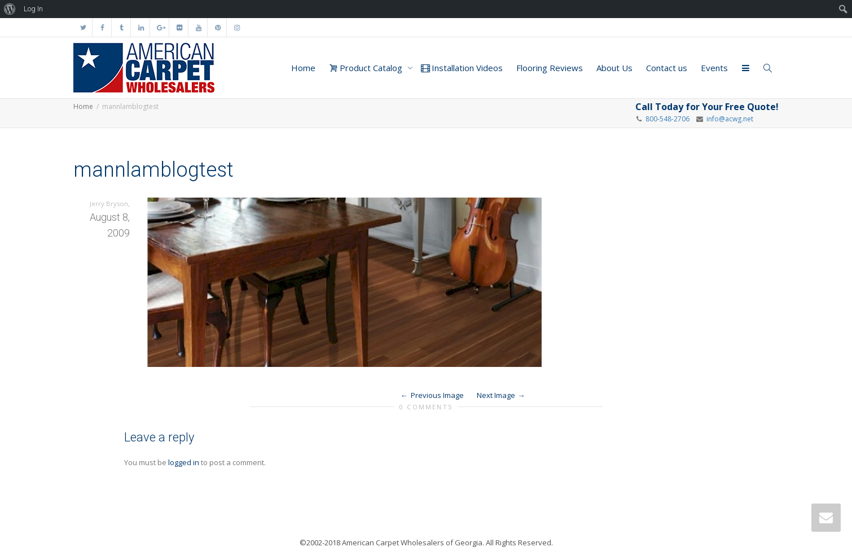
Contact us (666, 67)
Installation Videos (462, 67)
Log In (33, 9)
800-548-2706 (667, 119)
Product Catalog (367, 67)
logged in (183, 462)
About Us (614, 67)
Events (714, 67)
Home (303, 67)
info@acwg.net (728, 119)
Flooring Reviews (549, 67)
